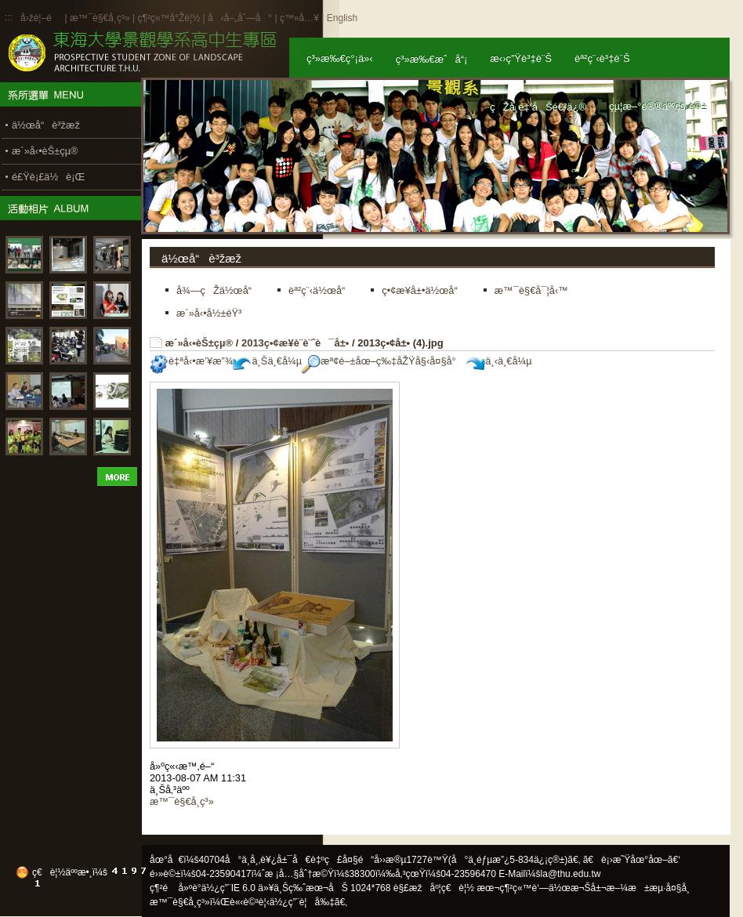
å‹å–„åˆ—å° (240, 18)
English (342, 18)
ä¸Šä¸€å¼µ (267, 361)
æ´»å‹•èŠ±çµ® (199, 343)
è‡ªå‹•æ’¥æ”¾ (191, 361)
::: (9, 17)
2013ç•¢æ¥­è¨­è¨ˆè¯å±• (295, 343)
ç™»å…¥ (299, 18)
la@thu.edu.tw (571, 873)
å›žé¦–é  (41, 18)
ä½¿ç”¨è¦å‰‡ (302, 902)
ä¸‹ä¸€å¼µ (498, 361)
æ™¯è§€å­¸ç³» (101, 18)
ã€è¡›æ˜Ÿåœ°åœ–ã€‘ (631, 859)
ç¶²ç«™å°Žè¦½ (168, 18)
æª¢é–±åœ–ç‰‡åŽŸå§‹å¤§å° (383, 361)
